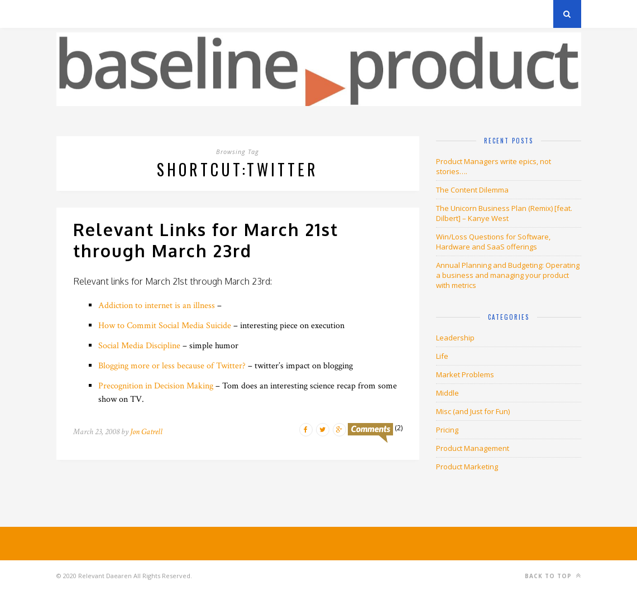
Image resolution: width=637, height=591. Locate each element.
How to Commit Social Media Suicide (164, 325)
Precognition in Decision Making (155, 386)
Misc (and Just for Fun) (473, 411)
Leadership (455, 338)
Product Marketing (467, 467)
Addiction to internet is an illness (156, 305)
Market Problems (465, 374)
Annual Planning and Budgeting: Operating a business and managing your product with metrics (507, 275)
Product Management (472, 448)
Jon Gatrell (146, 431)
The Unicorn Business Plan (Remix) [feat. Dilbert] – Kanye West (504, 213)
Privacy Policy (134, 13)
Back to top (553, 575)
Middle (447, 393)
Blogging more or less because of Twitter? (172, 366)
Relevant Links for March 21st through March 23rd (205, 240)
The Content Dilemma (472, 190)
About (190, 13)
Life (442, 356)
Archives (72, 13)
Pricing (447, 430)
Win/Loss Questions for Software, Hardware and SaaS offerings (493, 242)
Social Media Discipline (139, 346)
